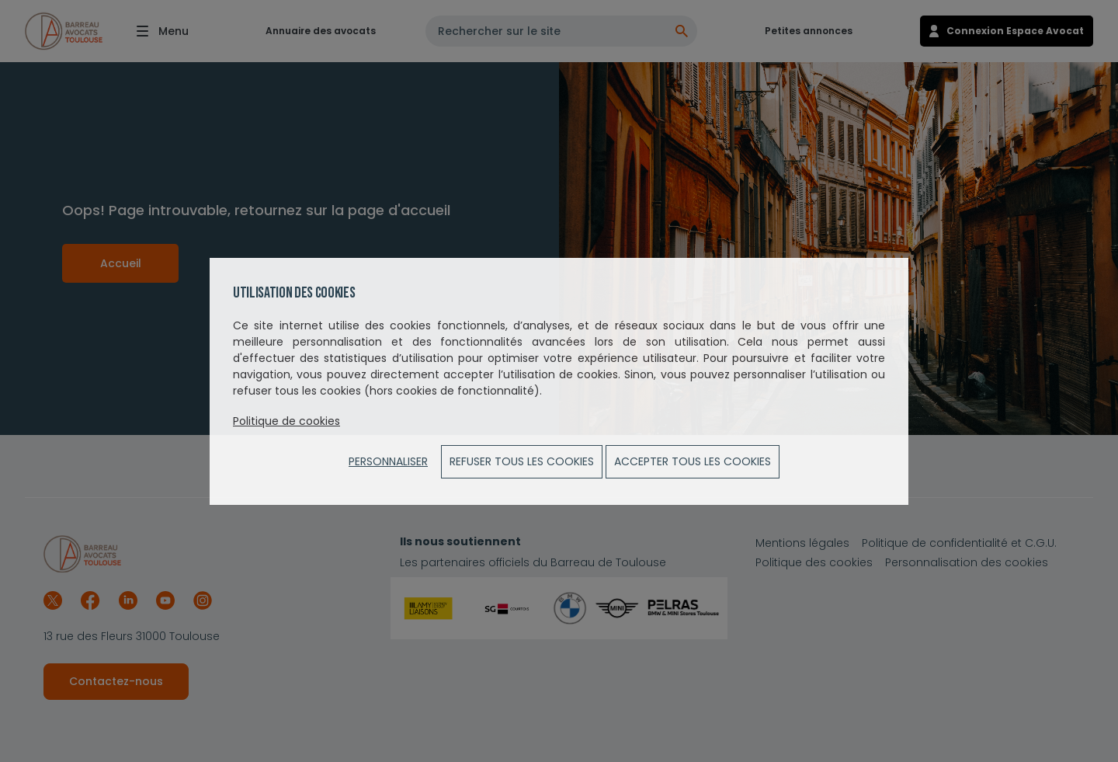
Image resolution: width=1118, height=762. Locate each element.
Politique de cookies (286, 421)
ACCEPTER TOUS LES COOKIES (692, 461)
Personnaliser (388, 461)
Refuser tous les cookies (522, 461)
